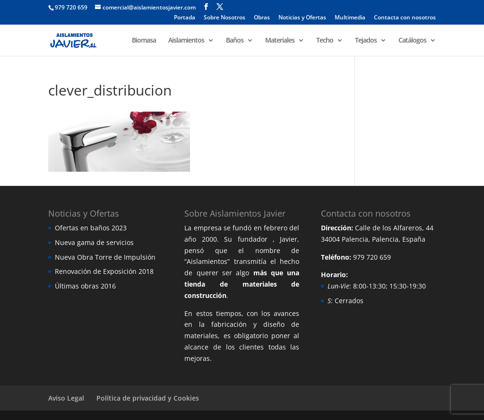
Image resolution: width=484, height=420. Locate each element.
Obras (262, 18)
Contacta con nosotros (405, 18)
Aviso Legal (66, 398)
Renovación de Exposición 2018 (104, 271)
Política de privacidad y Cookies (147, 398)
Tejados (366, 40)
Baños (234, 40)
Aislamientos (186, 40)
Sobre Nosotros (224, 18)
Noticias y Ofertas (302, 18)
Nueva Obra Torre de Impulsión (105, 257)
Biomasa (144, 40)
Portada (184, 18)
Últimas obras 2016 (85, 285)
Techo (324, 40)
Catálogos (412, 40)
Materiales (279, 40)
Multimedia (350, 18)
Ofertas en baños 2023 (91, 227)
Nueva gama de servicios (94, 242)
